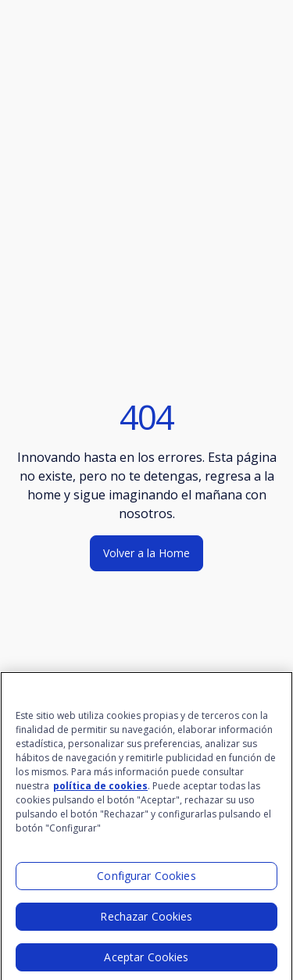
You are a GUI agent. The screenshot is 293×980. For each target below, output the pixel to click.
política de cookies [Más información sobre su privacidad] (100, 791)
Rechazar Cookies (146, 921)
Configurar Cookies (146, 881)
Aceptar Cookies (146, 962)
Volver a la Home (146, 552)
